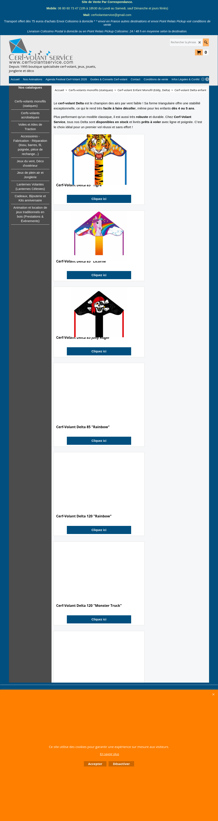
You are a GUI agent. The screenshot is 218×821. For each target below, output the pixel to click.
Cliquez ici (77, 212)
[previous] (203, 79)
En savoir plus (109, 754)
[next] (207, 79)
